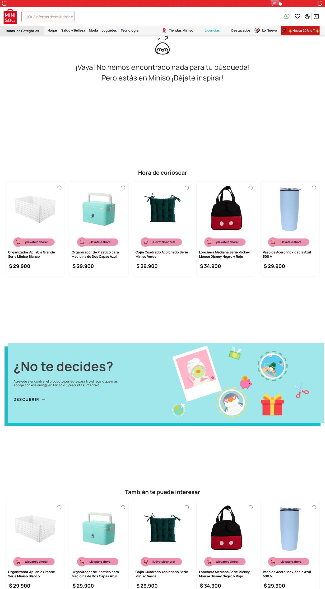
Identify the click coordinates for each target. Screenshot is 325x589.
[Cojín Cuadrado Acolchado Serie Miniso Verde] (162, 229)
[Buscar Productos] (81, 16)
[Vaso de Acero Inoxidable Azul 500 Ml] (290, 229)
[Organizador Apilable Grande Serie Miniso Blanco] (35, 229)
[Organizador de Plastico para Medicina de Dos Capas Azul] (98, 229)
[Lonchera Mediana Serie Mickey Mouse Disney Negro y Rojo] (226, 229)
